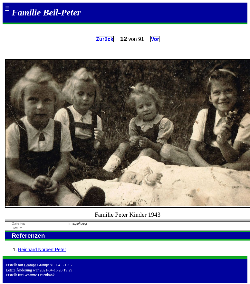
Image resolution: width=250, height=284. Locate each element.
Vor (155, 39)
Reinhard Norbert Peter (42, 249)
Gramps (30, 265)
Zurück (104, 39)
